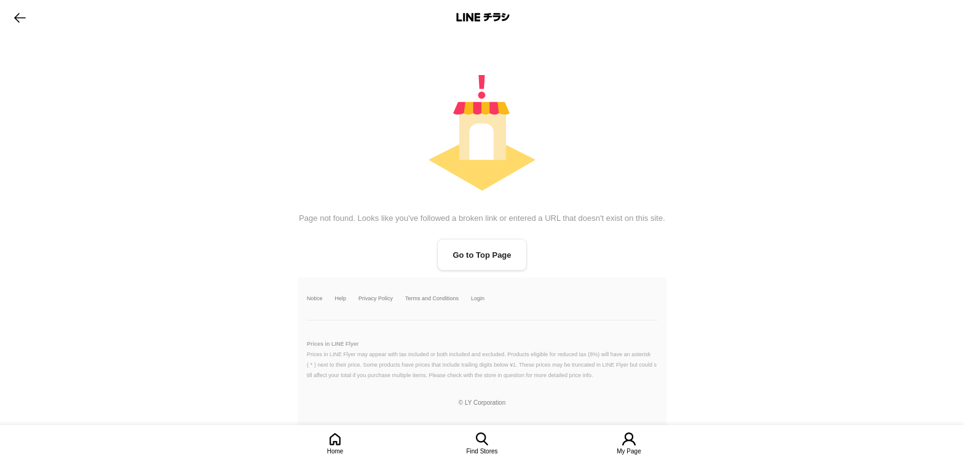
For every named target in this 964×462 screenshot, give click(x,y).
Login (477, 298)
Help (341, 298)
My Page (629, 451)
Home (335, 451)
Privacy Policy (375, 298)
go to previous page (20, 17)
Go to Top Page (481, 255)
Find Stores (481, 451)
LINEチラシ (483, 17)
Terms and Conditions (432, 298)
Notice (315, 298)
